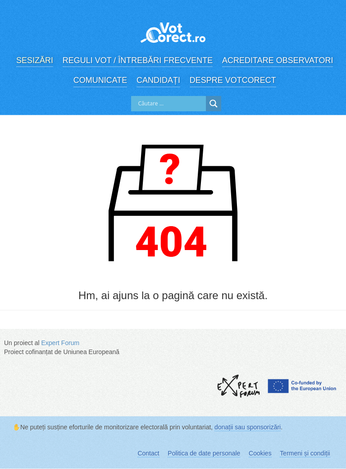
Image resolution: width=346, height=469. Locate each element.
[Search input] (171, 103)
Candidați (158, 80)
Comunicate (100, 80)
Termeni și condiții (305, 453)
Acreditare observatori (277, 60)
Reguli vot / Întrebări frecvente (138, 60)
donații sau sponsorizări (247, 427)
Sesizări (34, 60)
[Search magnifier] (213, 103)
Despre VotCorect (233, 80)
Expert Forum (60, 342)
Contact (148, 453)
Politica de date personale (204, 453)
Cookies (260, 453)
